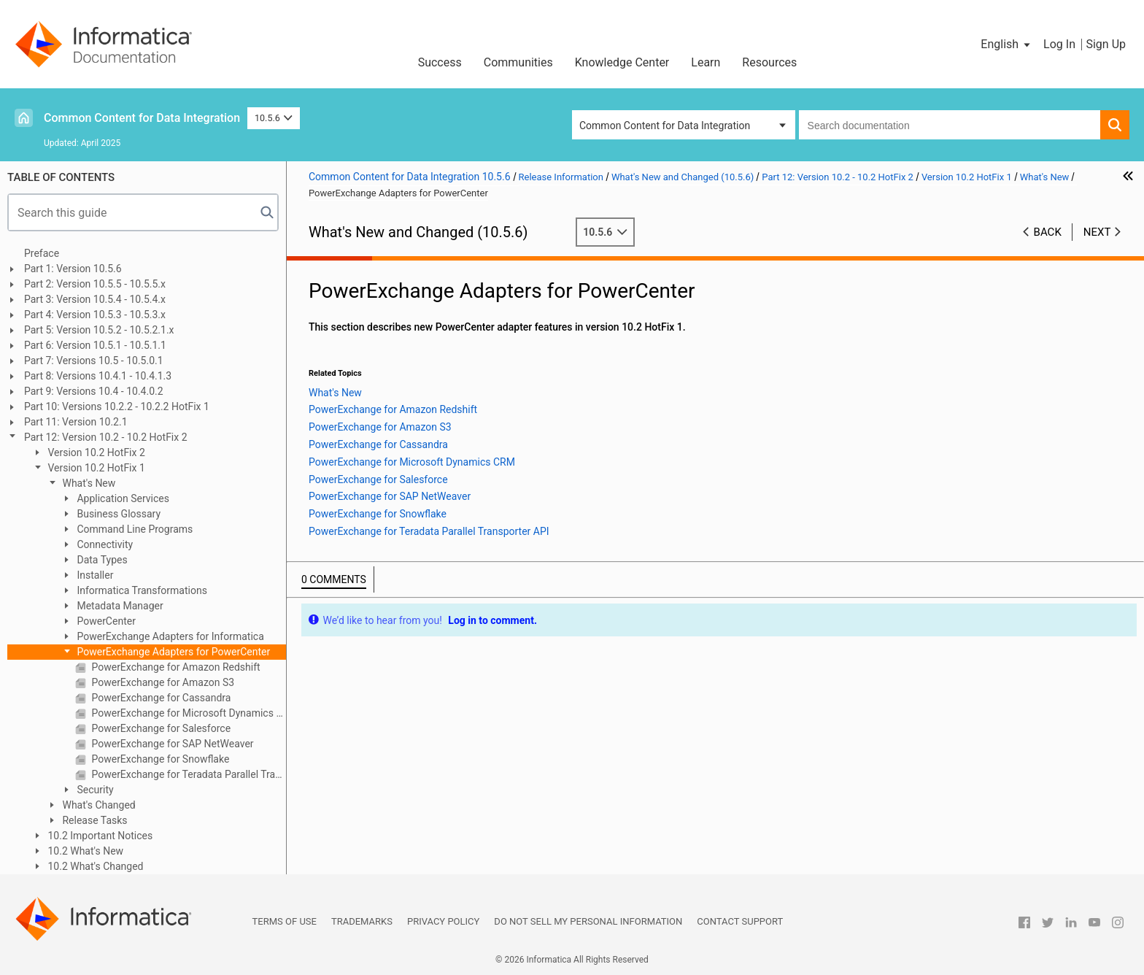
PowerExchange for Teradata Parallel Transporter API (187, 774)
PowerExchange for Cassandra (160, 698)
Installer (93, 575)
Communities (518, 62)
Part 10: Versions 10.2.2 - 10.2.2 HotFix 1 (116, 406)
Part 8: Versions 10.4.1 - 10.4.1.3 (97, 376)
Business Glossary (117, 514)
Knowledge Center (622, 62)
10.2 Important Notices (98, 835)
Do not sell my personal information (588, 921)
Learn (705, 62)
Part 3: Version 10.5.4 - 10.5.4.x (95, 299)
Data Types (101, 560)
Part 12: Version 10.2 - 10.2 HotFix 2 (106, 437)
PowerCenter (105, 621)
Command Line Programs (133, 529)
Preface (41, 253)
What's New (87, 483)
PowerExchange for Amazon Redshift (174, 667)
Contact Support (740, 921)
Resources (769, 62)
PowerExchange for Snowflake (159, 759)
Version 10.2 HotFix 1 (95, 468)
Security (94, 789)
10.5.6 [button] (274, 117)
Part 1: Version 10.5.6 (73, 268)
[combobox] (949, 124)
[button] (1006, 44)
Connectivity (103, 544)
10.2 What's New (84, 851)
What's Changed (98, 805)
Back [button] (1048, 232)
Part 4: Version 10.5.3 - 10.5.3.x (95, 314)
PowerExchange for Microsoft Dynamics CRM (187, 713)
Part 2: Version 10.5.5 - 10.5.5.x (95, 284)
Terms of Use (284, 921)
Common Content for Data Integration (142, 118)
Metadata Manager (118, 606)
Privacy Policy (443, 921)
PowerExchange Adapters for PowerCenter (172, 652)
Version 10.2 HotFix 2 (95, 452)
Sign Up (1106, 44)
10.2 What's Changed (94, 866)
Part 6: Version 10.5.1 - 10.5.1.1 (95, 345)
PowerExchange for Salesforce (160, 728)
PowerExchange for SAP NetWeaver (171, 743)
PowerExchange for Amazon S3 (161, 682)
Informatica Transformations (140, 590)
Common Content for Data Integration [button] (664, 125)
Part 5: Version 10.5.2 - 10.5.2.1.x (99, 330)
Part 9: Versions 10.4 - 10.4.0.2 (93, 391)
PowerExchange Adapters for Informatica (169, 636)
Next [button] (1097, 232)
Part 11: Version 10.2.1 (76, 422)
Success (440, 62)
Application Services (121, 498)
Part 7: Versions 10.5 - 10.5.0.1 (93, 360)
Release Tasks (94, 820)
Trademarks (362, 921)
